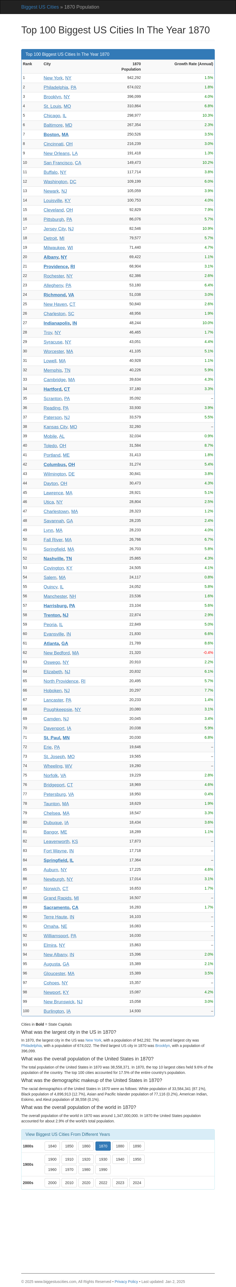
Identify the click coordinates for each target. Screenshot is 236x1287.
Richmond (55, 294)
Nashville (53, 558)
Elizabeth (53, 671)
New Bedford (57, 652)
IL (64, 115)
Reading (52, 408)
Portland (52, 455)
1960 (52, 1169)
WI (70, 247)
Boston (51, 134)
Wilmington (55, 474)
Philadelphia (56, 87)
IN (75, 323)
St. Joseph (54, 756)
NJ (64, 191)
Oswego (52, 662)
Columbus (55, 464)
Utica (49, 502)
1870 (103, 1146)
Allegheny (53, 285)
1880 (120, 1146)
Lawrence (53, 492)
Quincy (50, 586)
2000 (52, 1183)
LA (75, 153)
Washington (55, 181)
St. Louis (52, 106)
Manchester (55, 596)
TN (67, 370)
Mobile (50, 436)
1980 (86, 1169)
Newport (52, 992)
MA (65, 134)
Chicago (52, 115)
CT (72, 304)
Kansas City (55, 426)
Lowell (50, 360)
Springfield (54, 549)
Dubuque (53, 822)
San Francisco (58, 162)
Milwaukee (54, 247)
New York (53, 78)
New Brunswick (59, 1001)
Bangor (51, 832)
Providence (56, 266)
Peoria (50, 624)
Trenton (52, 615)
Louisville (53, 200)
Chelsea (52, 813)
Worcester (54, 351)
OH (69, 144)
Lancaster (53, 700)
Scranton (53, 398)
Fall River (53, 539)
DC (73, 181)
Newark (51, 191)
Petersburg (55, 794)
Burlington (54, 1011)
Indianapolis (57, 323)
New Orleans (57, 153)
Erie (48, 747)
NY (68, 78)
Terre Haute (55, 917)
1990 (103, 1169)
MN (66, 737)
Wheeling (53, 766)
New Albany (55, 954)
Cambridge (55, 379)
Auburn (51, 869)
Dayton (51, 483)
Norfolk (51, 775)
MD (68, 125)
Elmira (50, 945)
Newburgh (54, 879)
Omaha (51, 926)
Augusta (52, 964)
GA (69, 520)
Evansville (54, 634)
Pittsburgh (54, 219)
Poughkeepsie (58, 709)
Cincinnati (53, 144)
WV (68, 766)
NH (72, 596)
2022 (103, 1183)
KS (75, 841)
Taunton (52, 803)
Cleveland (54, 210)
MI (62, 238)
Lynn (48, 530)
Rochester (54, 276)
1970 (69, 1169)
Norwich (52, 888)
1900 (52, 1159)
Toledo (50, 445)
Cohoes (51, 983)
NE (64, 926)
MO (67, 106)
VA (71, 294)
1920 (86, 1159)
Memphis (53, 370)
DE (72, 474)
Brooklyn (52, 96)
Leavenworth (56, 841)
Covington (54, 568)
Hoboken (53, 690)
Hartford (52, 389)
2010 (69, 1183)
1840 (52, 1146)
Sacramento (56, 907)
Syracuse (53, 342)
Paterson (53, 417)
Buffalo (51, 172)
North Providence (61, 681)
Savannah (54, 520)
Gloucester (54, 973)
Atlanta (51, 643)
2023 (120, 1183)
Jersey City (55, 228)
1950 (137, 1159)
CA (78, 162)
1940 (120, 1159)
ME (66, 455)
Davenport (54, 728)
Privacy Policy (126, 1281)
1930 (103, 1159)
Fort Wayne (55, 851)
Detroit (50, 238)
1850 (69, 1146)
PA (73, 87)
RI (72, 266)
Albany (51, 257)
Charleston (54, 313)
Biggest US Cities (40, 7)
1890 (137, 1146)
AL (62, 436)
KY (68, 200)
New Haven (55, 304)
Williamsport (56, 935)
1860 (86, 1146)
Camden (52, 718)
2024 (137, 1183)
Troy (48, 332)
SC (71, 313)
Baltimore (53, 125)
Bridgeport (54, 785)
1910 (69, 1159)
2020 (86, 1183)
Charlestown (56, 511)
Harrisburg (55, 605)
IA (69, 728)
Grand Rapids (57, 898)
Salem (50, 577)
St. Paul (52, 737)
